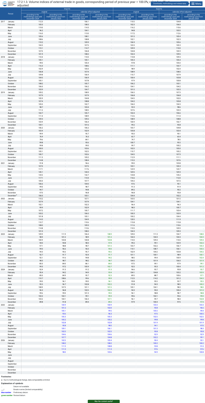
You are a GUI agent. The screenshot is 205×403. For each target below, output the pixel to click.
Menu (196, 4)
